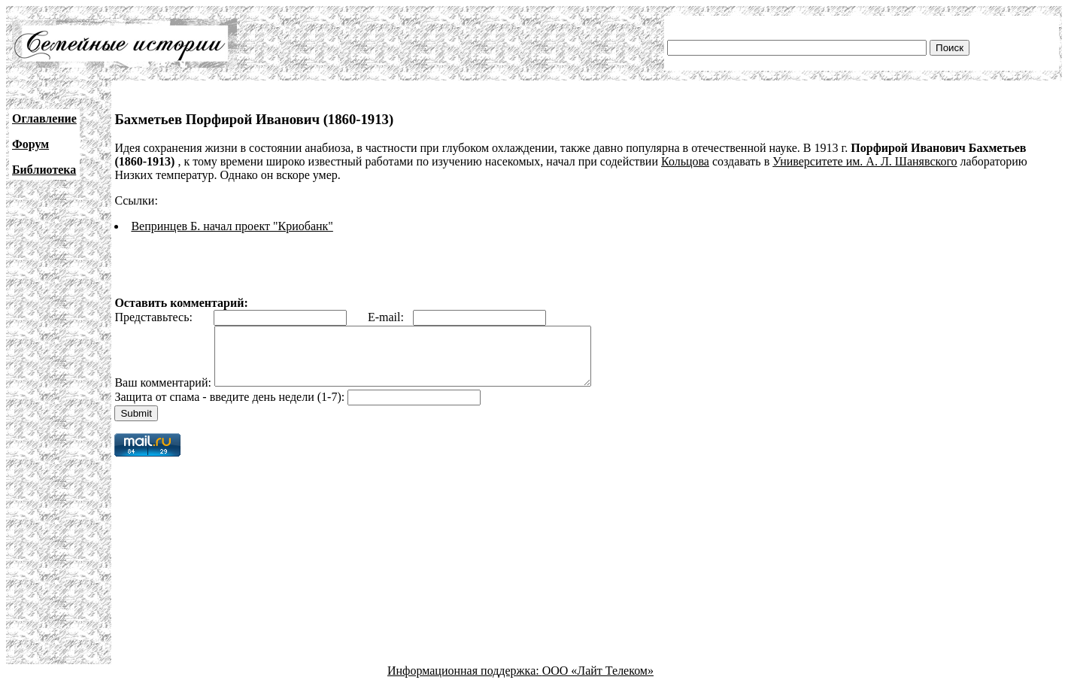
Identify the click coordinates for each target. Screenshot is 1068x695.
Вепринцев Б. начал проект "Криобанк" (231, 226)
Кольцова (685, 161)
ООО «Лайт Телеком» (598, 681)
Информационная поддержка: (464, 681)
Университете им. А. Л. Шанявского (864, 161)
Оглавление (44, 118)
